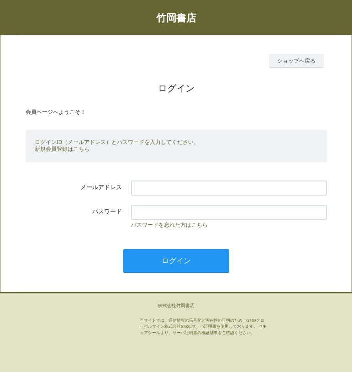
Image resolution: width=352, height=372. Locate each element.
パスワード (107, 211)
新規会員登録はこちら (62, 149)
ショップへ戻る (296, 61)
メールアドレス (101, 187)
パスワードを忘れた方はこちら (169, 225)
